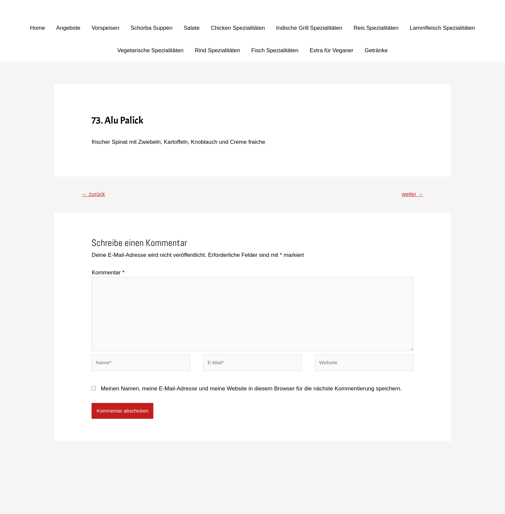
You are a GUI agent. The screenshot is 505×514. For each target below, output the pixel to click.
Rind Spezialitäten (217, 50)
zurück (95, 194)
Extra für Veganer (331, 50)
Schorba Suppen (152, 28)
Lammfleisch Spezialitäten (442, 28)
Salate (192, 28)
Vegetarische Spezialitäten (150, 50)
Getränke (376, 50)
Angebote (68, 28)
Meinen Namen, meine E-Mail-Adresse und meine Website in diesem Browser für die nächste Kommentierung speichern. (251, 398)
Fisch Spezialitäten (274, 50)
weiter (411, 194)
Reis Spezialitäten (376, 28)
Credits (135, 494)
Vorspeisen (105, 28)
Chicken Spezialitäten (238, 28)
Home (37, 28)
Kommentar (108, 274)
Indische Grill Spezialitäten (309, 28)
